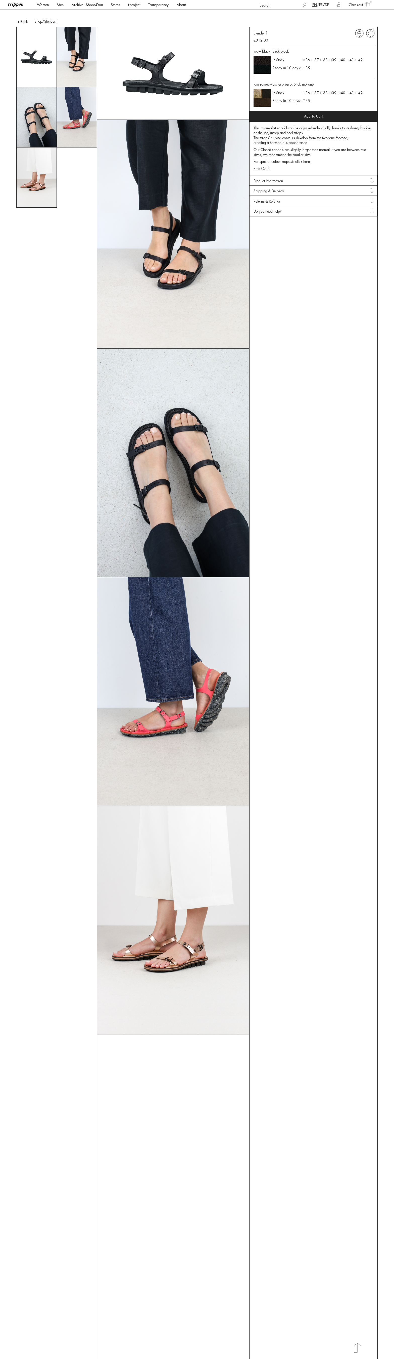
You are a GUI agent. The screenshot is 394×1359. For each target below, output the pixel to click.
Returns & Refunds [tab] (267, 192)
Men (60, 5)
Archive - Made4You (87, 5)
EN (314, 5)
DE (327, 5)
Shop (38, 12)
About (181, 5)
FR (321, 5)
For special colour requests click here (282, 152)
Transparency (158, 5)
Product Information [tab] (268, 171)
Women (43, 5)
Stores (115, 5)
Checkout (358, 4)
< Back (22, 12)
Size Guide (262, 159)
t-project (134, 5)
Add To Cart (313, 107)
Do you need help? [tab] (268, 202)
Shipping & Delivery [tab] (269, 181)
